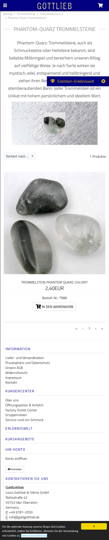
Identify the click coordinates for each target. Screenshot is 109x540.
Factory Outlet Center (21, 410)
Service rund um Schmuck (24, 419)
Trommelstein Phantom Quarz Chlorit (54, 282)
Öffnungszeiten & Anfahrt (24, 405)
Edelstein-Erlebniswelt (72, 81)
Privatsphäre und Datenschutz (27, 362)
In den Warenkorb (54, 306)
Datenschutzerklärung (34, 537)
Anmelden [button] (15, 469)
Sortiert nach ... (18, 156)
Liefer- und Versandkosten (24, 357)
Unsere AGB (14, 367)
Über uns (11, 400)
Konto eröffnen (16, 458)
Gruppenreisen (16, 414)
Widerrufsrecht (16, 372)
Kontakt (11, 382)
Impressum (13, 377)
